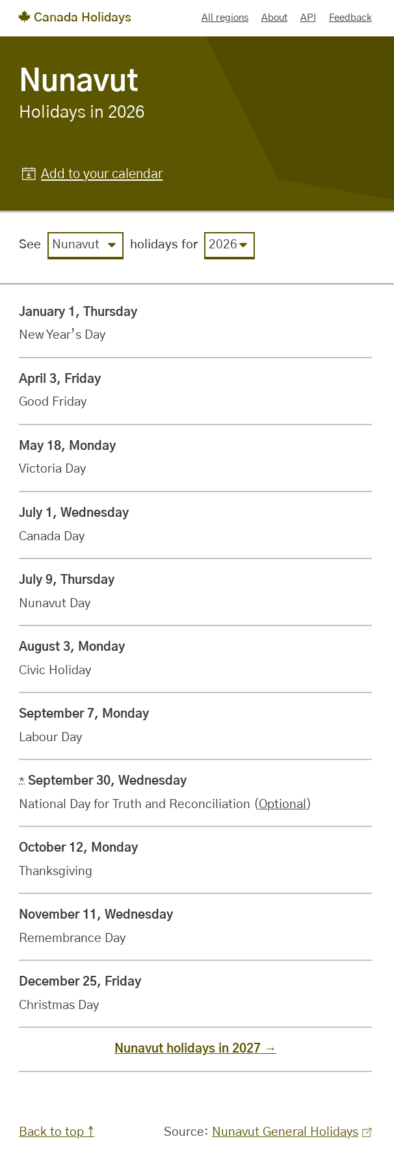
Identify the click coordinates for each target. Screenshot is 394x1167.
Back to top (51, 1132)
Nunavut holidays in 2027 (187, 1049)
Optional (282, 804)
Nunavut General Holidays (292, 1132)
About (274, 18)
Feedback (350, 18)
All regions (225, 18)
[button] (92, 174)
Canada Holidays (74, 18)
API (308, 18)
